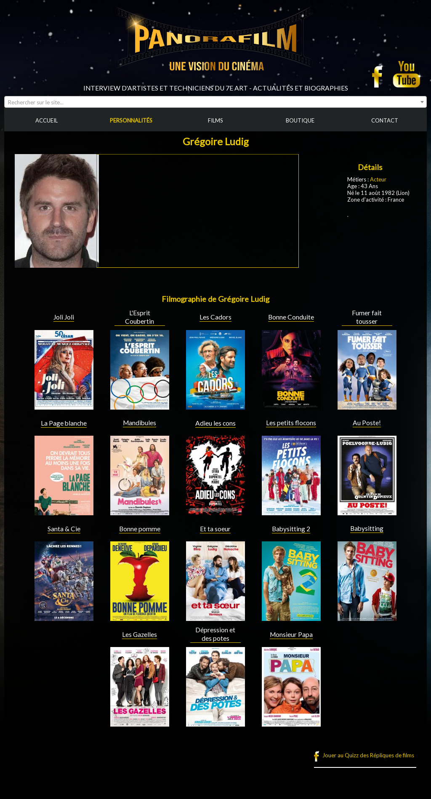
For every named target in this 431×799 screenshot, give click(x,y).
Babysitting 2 (291, 529)
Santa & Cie (64, 529)
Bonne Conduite (291, 317)
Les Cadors (215, 317)
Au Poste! (367, 422)
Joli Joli (63, 317)
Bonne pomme (139, 529)
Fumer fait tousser (367, 317)
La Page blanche (64, 423)
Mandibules (139, 422)
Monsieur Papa (291, 634)
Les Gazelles (139, 634)
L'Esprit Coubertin (139, 317)
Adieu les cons (215, 423)
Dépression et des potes (215, 634)
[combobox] (215, 102)
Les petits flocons (291, 422)
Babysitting (366, 528)
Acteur (378, 179)
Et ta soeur (215, 529)
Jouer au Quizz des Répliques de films (368, 755)
